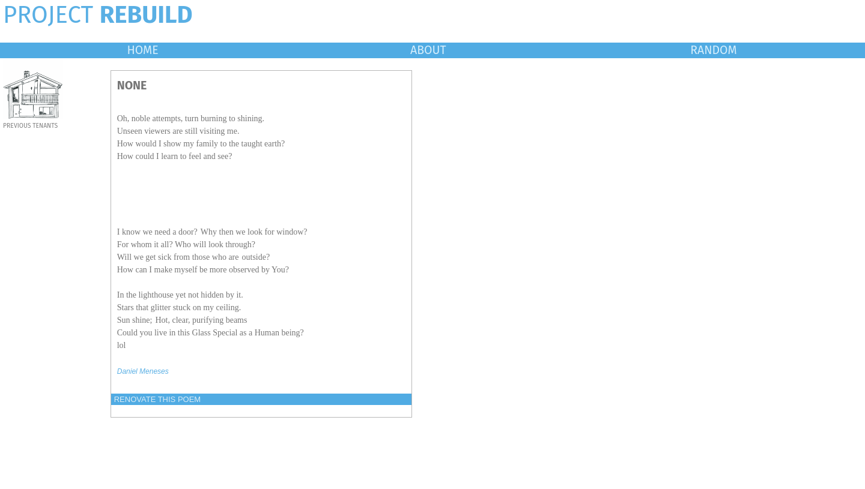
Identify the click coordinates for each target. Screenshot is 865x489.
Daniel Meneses (143, 371)
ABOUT (428, 50)
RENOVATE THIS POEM (157, 399)
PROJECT (98, 15)
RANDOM (713, 50)
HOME (142, 50)
